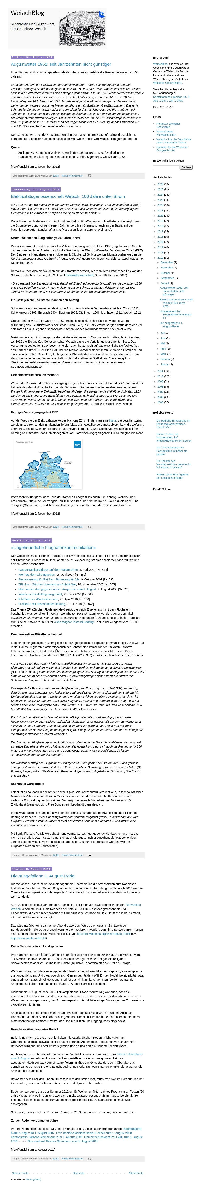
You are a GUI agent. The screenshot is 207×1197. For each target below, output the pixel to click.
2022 (160, 205)
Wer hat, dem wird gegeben (36, 574)
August (165, 283)
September (168, 278)
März (164, 353)
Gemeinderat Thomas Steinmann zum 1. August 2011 (63, 1141)
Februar (166, 359)
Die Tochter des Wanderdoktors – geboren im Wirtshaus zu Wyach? (173, 464)
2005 (160, 402)
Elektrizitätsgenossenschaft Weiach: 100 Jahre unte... (176, 303)
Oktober (166, 272)
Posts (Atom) (33, 1179)
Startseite (78, 1173)
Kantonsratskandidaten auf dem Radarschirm (48, 569)
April (164, 348)
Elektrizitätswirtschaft (79, 275)
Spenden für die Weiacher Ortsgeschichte (172, 148)
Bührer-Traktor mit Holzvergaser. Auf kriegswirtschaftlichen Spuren (173, 437)
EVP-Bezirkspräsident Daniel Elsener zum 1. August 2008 (94, 1133)
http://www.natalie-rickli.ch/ (28, 938)
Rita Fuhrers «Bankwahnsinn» (38, 599)
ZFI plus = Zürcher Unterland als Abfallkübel (47, 584)
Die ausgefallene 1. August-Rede (43, 876)
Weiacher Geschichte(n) (167, 82)
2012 (160, 257)
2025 (160, 189)
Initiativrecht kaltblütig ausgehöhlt (40, 594)
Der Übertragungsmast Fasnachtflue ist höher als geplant (171, 451)
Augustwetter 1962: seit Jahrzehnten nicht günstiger (61, 64)
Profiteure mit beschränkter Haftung (41, 604)
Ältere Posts (136, 1173)
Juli (163, 332)
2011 (160, 370)
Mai (163, 343)
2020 (160, 215)
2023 (160, 199)
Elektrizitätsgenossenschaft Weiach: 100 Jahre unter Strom (68, 196)
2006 (160, 397)
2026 (160, 184)
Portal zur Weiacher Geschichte (168, 125)
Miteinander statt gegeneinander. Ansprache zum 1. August (57, 589)
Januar (165, 364)
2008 (160, 386)
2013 (160, 252)
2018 (160, 226)
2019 (160, 220)
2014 (160, 247)
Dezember (167, 262)
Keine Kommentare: (73, 175)
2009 (160, 381)
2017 (160, 231)
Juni (163, 338)
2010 (160, 376)
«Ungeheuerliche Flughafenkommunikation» (53, 547)
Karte (112, 420)
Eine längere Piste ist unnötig (74, 622)
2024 (160, 194)
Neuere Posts (20, 1173)
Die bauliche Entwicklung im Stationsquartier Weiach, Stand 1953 (173, 424)
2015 (160, 242)
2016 (160, 236)
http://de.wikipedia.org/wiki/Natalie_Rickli (103, 933)
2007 (160, 392)
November (167, 267)
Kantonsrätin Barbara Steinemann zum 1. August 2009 (47, 1137)
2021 (160, 210)
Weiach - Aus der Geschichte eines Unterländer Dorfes (173, 141)
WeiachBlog (160, 63)
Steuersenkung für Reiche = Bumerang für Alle (48, 579)
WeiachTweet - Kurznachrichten (166, 133)
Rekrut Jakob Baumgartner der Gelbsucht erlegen (172, 476)
